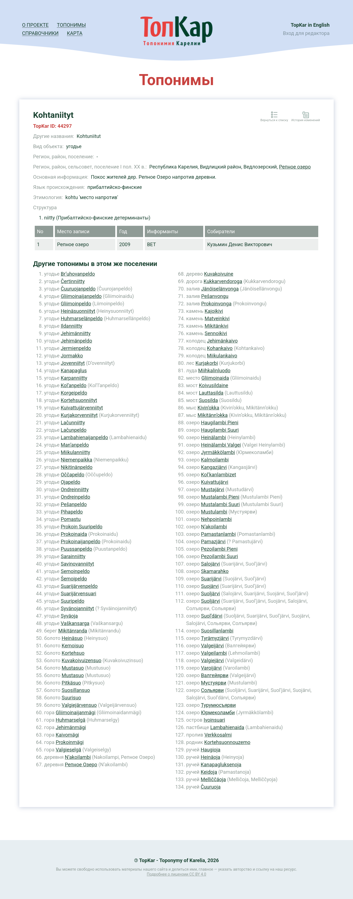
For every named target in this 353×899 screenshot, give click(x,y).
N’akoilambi (78, 757)
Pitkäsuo (71, 683)
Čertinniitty (73, 281)
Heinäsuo (72, 638)
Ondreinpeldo (75, 497)
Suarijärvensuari (78, 593)
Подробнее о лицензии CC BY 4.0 (176, 874)
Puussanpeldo (76, 549)
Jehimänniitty (75, 333)
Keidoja (209, 772)
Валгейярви (214, 675)
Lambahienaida (227, 727)
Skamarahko (215, 571)
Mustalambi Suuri (220, 504)
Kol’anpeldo (73, 385)
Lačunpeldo (73, 430)
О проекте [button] (35, 25)
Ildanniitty (71, 326)
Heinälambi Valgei (221, 445)
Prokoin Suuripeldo (81, 526)
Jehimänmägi (71, 727)
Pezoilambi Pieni (219, 549)
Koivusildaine (213, 385)
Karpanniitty (74, 378)
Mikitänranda (72, 631)
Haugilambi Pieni (220, 422)
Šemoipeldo (74, 579)
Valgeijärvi (212, 645)
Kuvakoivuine (218, 274)
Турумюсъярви (218, 705)
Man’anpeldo (75, 445)
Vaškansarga (75, 623)
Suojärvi (210, 586)
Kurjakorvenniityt (79, 415)
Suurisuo (71, 697)
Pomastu (71, 519)
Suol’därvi (212, 616)
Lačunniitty (73, 422)
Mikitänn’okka (212, 415)
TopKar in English (310, 25)
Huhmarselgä (70, 720)
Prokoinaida (74, 534)
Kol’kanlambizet (218, 474)
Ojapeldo (70, 482)
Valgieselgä (68, 750)
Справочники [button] (40, 33)
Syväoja (69, 616)
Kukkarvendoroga (223, 281)
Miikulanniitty (75, 452)
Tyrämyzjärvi (215, 638)
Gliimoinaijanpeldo (81, 296)
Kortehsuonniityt (79, 400)
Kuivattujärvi (214, 482)
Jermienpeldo (76, 348)
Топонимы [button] (71, 25)
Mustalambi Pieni (220, 497)
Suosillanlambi (217, 631)
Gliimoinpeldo (76, 303)
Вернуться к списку (274, 120)
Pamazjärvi (213, 541)
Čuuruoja (211, 787)
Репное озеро (295, 167)
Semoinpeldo (75, 571)
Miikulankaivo (222, 355)
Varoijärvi (211, 668)
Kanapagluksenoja (221, 764)
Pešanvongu (214, 296)
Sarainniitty (73, 556)
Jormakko (72, 355)
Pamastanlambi (218, 534)
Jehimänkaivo (222, 341)
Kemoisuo (73, 645)
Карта (74, 33)
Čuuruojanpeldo (78, 289)
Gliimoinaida (215, 378)
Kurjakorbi (207, 363)
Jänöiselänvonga (220, 289)
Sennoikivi (216, 333)
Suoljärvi (210, 593)
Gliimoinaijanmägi (75, 712)
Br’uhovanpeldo (78, 274)
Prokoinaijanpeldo (80, 541)
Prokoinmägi (70, 742)
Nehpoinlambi (216, 519)
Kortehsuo (73, 653)
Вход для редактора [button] (306, 33)
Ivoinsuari (214, 720)
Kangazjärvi (214, 467)
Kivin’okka (208, 408)
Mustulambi (214, 512)
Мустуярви (213, 683)
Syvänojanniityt (77, 608)
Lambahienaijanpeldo (84, 437)
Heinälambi (213, 437)
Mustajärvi (212, 489)
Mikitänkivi (216, 326)
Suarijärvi (211, 579)
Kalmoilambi (215, 460)
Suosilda (208, 400)
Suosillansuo (76, 690)
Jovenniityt (73, 363)
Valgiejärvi (212, 660)
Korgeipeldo (74, 393)
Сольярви (212, 690)
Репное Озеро (81, 764)
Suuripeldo (72, 601)
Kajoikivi (214, 311)
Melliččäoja (213, 779)
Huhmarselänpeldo (82, 318)
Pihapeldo (72, 512)
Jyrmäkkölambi (218, 452)
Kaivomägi (67, 735)
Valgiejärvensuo (79, 705)
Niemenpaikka (76, 460)
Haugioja (210, 750)
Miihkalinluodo (214, 370)
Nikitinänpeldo (76, 467)
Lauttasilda (211, 393)
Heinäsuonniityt (78, 311)
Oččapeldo (72, 474)
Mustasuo (73, 668)
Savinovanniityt (77, 564)
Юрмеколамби (218, 712)
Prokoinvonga (216, 303)
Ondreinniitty (75, 489)
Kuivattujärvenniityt (82, 408)
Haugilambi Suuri (220, 430)
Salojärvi (210, 564)
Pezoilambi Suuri (219, 556)
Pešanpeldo (74, 504)
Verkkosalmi (218, 735)
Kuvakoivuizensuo (81, 660)
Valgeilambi (214, 653)
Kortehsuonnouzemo (227, 742)
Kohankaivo (219, 348)
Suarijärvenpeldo (79, 586)
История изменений (306, 120)
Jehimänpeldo (76, 341)
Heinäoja (210, 757)
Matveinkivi (217, 318)
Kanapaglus (74, 370)
